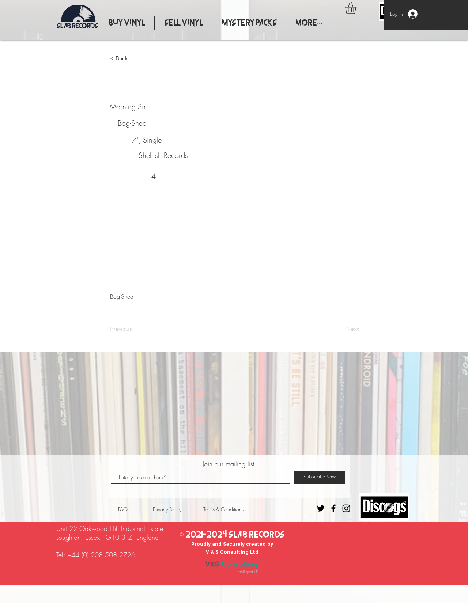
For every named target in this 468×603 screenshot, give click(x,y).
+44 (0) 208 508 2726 (101, 554)
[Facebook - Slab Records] (333, 508)
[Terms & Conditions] (223, 509)
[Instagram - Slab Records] (346, 508)
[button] (357, 8)
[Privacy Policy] (167, 509)
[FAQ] (123, 509)
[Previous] (134, 329)
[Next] (340, 329)
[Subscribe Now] (319, 477)
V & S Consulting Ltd (232, 552)
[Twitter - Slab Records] (321, 508)
